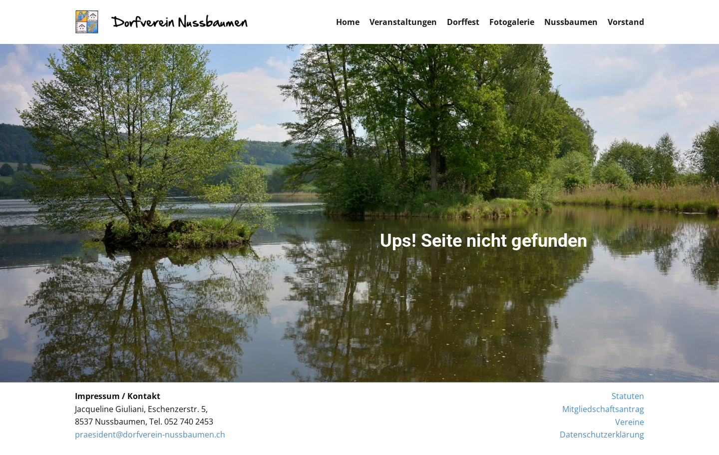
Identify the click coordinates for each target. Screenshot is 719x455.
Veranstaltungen (403, 21)
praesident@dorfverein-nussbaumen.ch (150, 434)
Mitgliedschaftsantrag (603, 409)
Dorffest (463, 21)
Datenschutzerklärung (602, 434)
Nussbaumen (571, 21)
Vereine (629, 422)
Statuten (628, 396)
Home (348, 21)
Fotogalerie (511, 21)
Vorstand (626, 21)
